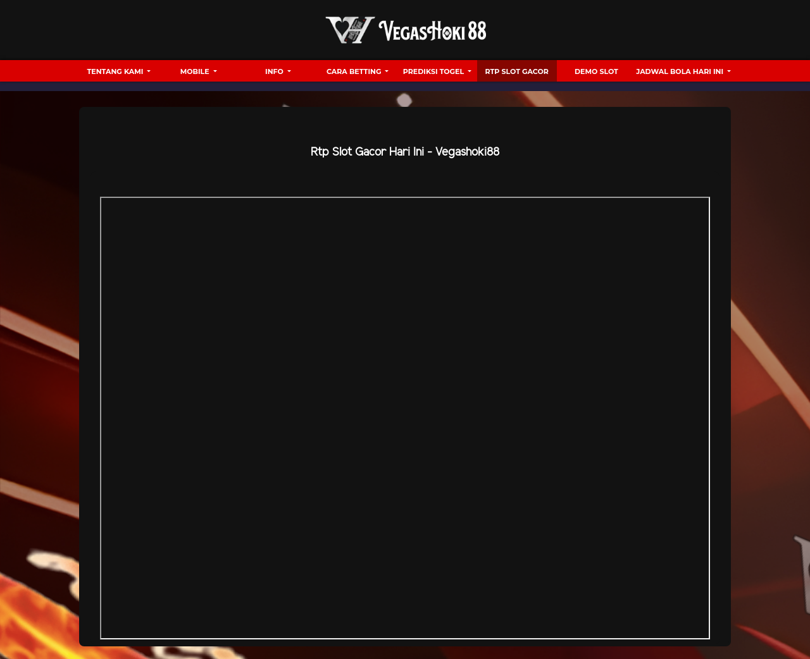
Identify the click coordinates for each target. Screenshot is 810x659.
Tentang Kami (116, 71)
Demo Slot (596, 71)
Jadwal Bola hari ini (680, 71)
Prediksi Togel (434, 71)
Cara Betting (355, 71)
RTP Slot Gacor (517, 71)
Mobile (195, 71)
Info (275, 71)
